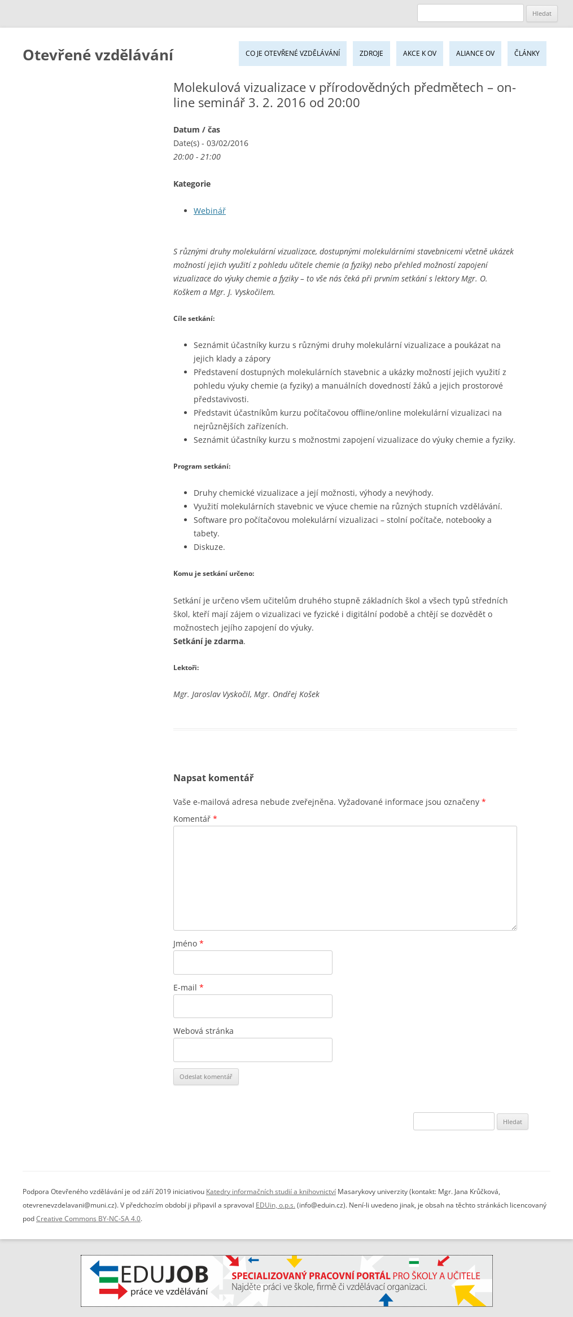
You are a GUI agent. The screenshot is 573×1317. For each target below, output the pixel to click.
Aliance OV (475, 53)
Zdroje (371, 53)
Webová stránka (203, 1030)
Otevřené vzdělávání (98, 55)
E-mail (188, 987)
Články (527, 53)
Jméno (188, 943)
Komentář (195, 818)
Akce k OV (419, 53)
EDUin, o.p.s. (275, 1205)
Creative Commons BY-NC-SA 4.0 (88, 1218)
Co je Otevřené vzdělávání (293, 53)
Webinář (210, 210)
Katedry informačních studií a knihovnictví (271, 1191)
